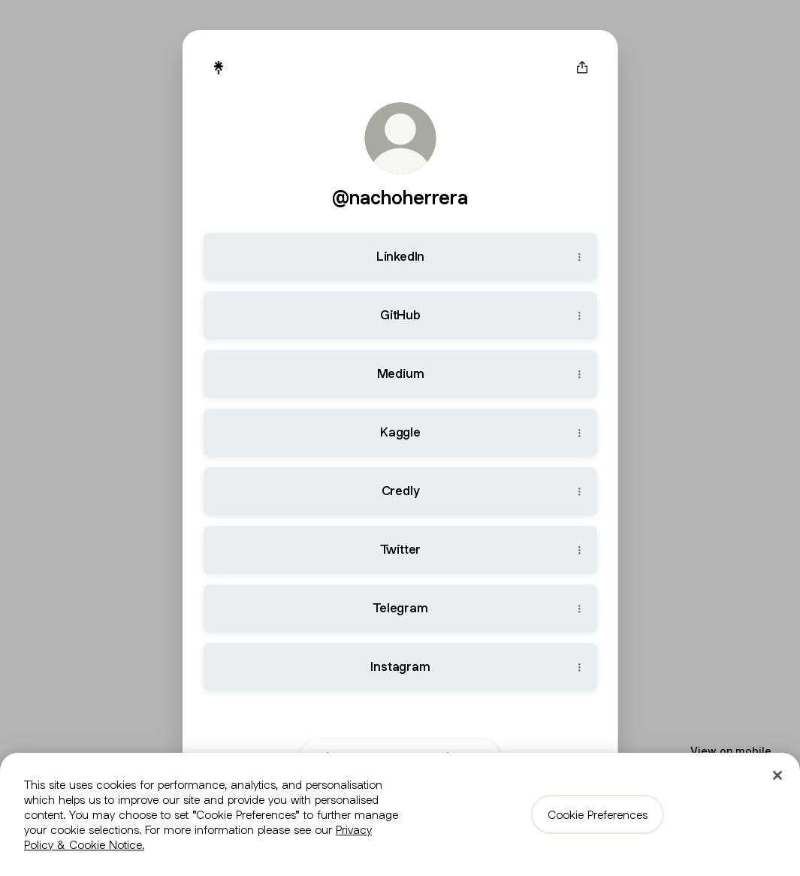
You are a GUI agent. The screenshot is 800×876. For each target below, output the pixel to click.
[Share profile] (582, 68)
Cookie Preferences (598, 814)
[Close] (777, 775)
